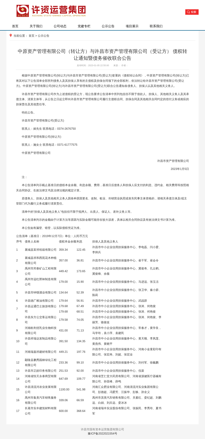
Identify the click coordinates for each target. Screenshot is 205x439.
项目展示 (132, 26)
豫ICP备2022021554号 (102, 433)
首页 (15, 26)
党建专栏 (84, 26)
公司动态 (60, 26)
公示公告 (108, 26)
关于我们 (36, 26)
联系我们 (156, 26)
